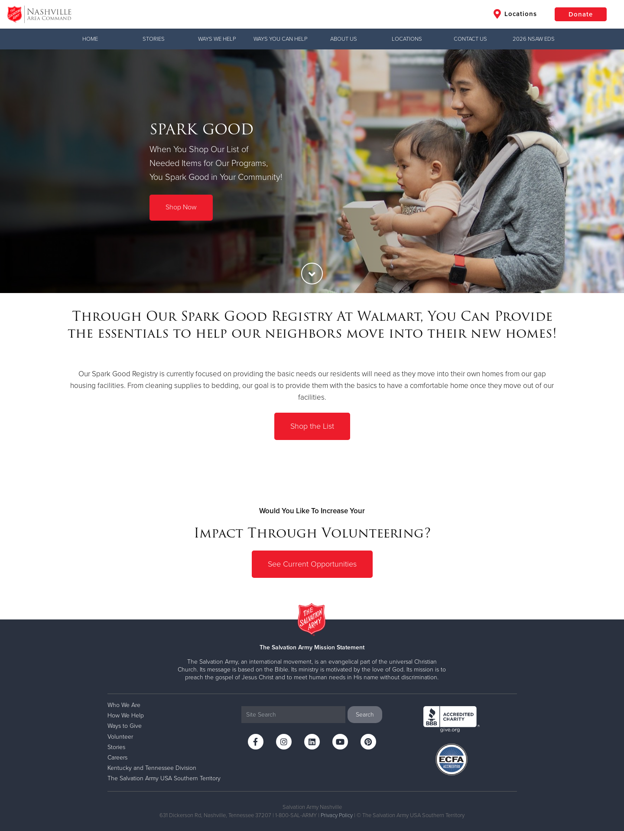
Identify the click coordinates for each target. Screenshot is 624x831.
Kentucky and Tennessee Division (151, 768)
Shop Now (181, 207)
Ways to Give (124, 726)
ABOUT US (343, 39)
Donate (581, 14)
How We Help (125, 715)
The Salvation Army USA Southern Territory (164, 778)
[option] (312, 171)
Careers (117, 757)
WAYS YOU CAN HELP (280, 39)
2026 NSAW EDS (534, 39)
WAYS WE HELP (217, 39)
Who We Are (123, 705)
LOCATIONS (407, 39)
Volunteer (120, 736)
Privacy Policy (337, 815)
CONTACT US (470, 39)
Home (90, 39)
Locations (515, 14)
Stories (154, 39)
